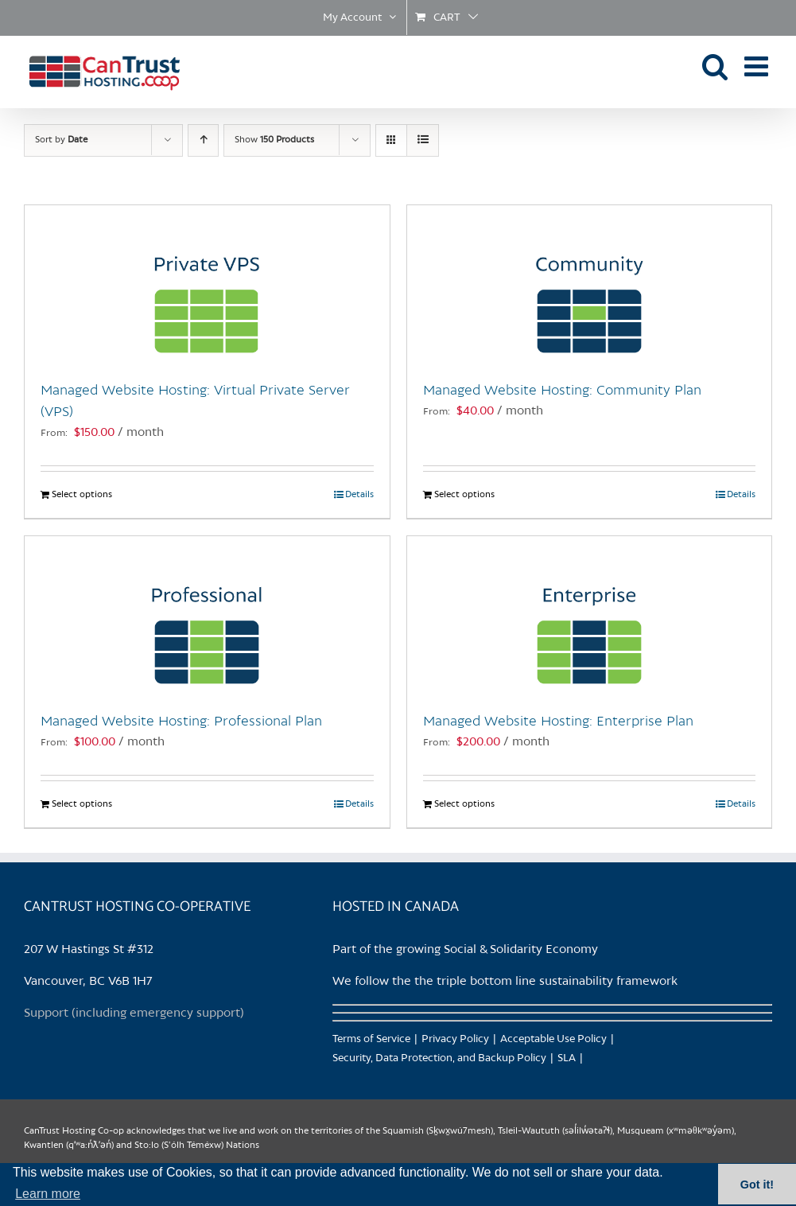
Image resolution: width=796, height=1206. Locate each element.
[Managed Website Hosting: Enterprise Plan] (589, 615)
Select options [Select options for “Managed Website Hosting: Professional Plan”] (82, 804)
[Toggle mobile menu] (758, 66)
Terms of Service (371, 1039)
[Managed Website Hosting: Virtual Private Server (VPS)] (207, 284)
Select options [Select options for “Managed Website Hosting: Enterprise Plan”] (464, 804)
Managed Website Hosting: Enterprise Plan (558, 721)
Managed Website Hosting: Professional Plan (181, 721)
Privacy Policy (455, 1039)
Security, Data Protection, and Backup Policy (439, 1058)
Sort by (61, 140)
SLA (566, 1058)
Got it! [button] (757, 1184)
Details (359, 495)
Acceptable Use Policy (553, 1039)
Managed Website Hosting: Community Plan (562, 390)
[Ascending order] (203, 140)
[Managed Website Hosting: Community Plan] (589, 284)
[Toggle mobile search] (715, 66)
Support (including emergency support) (134, 1013)
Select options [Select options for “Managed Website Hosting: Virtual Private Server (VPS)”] (82, 495)
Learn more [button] (47, 1193)
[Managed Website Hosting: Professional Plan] (207, 615)
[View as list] (422, 140)
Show (274, 140)
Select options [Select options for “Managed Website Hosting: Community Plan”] (464, 495)
